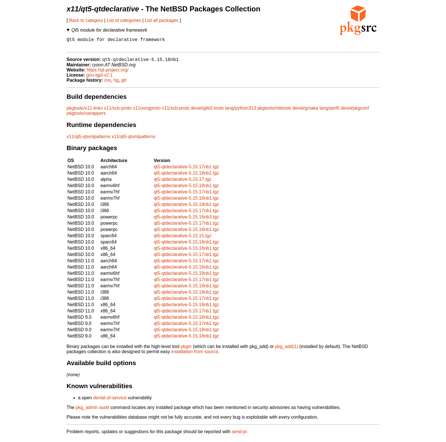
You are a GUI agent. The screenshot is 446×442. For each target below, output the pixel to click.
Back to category (86, 20)
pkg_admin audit (92, 410)
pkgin (186, 349)
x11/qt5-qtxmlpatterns (88, 139)
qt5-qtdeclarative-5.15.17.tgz (182, 182)
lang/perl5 (329, 111)
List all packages (161, 20)
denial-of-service (109, 400)
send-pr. (240, 434)
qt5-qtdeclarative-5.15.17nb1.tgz (186, 169)
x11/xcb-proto (118, 111)
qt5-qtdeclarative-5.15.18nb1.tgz (186, 176)
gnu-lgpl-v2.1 (99, 78)
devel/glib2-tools (207, 111)
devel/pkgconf (355, 111)
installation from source (194, 354)
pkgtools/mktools (274, 111)
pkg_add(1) (286, 349)
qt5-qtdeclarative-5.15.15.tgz (182, 238)
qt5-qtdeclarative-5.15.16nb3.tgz (186, 220)
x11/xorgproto (147, 111)
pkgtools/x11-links (85, 111)
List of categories (124, 20)
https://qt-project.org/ (108, 73)
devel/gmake (305, 111)
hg (116, 83)
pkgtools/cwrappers (86, 116)
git (123, 83)
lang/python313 (240, 111)
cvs (107, 83)
